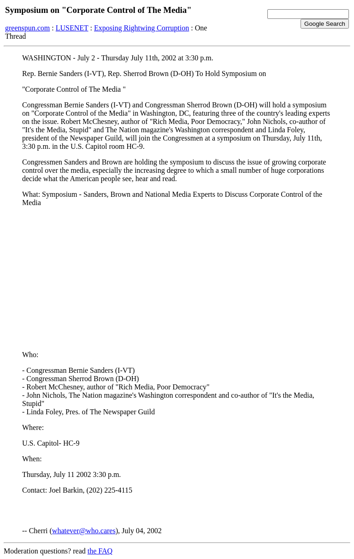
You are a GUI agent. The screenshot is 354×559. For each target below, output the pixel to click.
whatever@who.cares (84, 531)
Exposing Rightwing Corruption (141, 28)
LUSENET (72, 28)
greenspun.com (27, 28)
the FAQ (100, 551)
